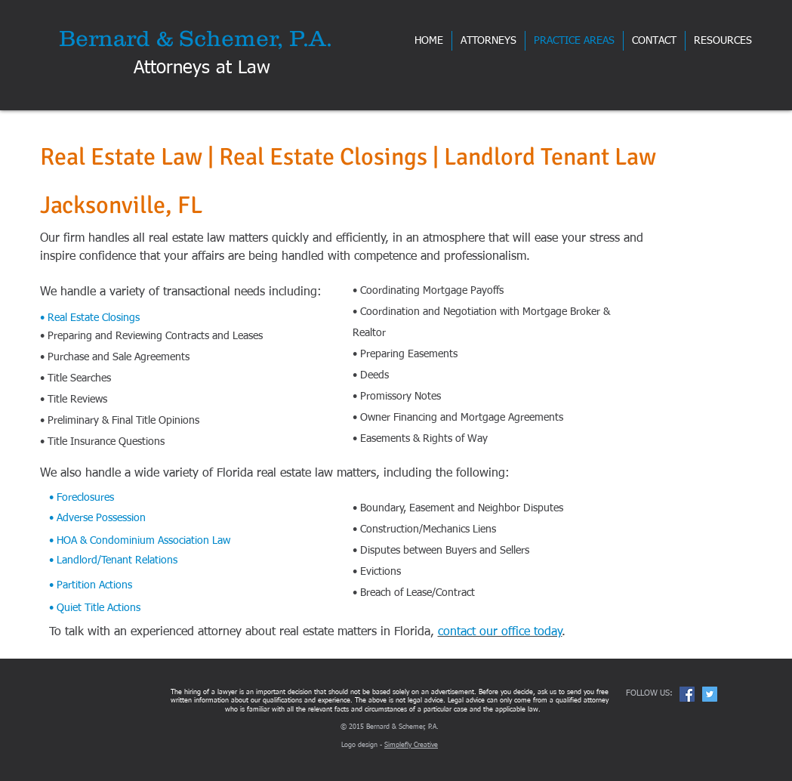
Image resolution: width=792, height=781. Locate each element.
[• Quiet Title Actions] (164, 608)
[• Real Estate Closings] (142, 318)
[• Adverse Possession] (164, 518)
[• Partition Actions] (164, 585)
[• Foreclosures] (164, 498)
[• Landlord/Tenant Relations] (164, 561)
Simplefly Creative (411, 745)
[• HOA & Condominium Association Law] (164, 541)
